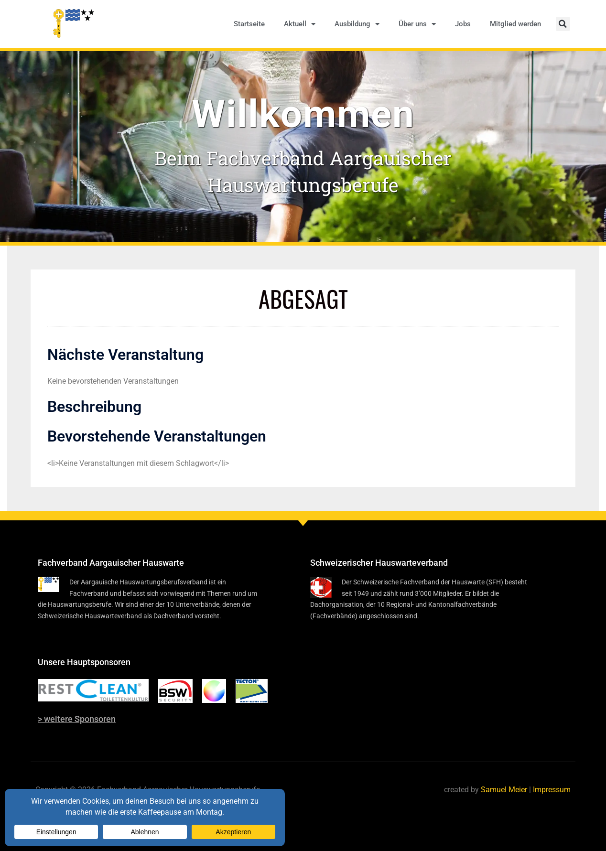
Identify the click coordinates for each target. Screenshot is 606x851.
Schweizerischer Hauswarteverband (379, 563)
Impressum (552, 789)
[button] (563, 24)
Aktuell (299, 24)
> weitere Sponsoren (77, 719)
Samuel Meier (504, 789)
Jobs (463, 24)
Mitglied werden (515, 24)
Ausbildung (357, 24)
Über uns (417, 24)
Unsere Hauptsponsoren (84, 662)
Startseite (249, 24)
